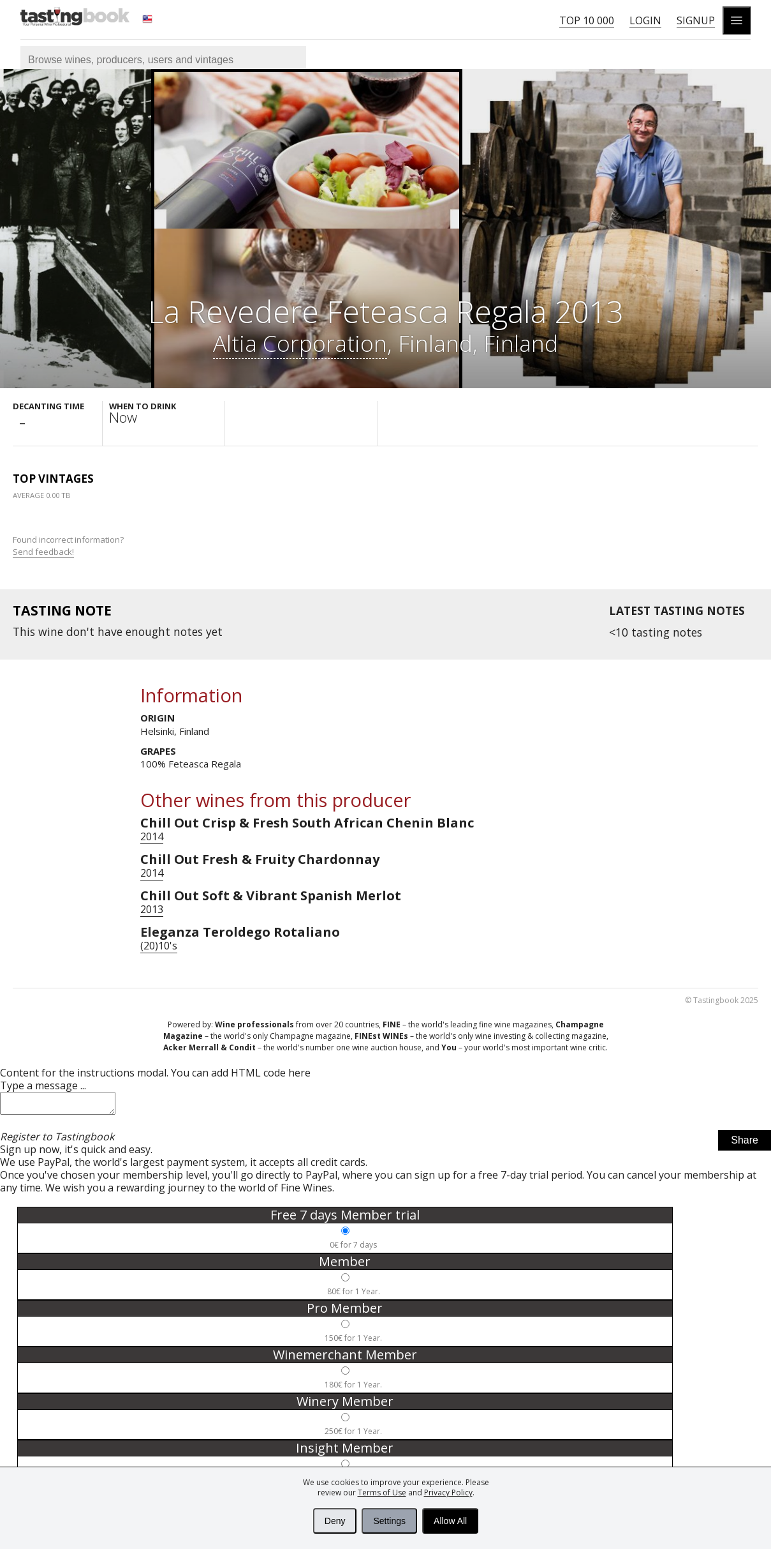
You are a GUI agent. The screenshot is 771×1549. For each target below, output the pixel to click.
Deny (335, 1521)
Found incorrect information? (69, 545)
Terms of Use (382, 1492)
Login (645, 20)
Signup (696, 20)
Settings (389, 1521)
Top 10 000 (586, 20)
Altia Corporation (300, 343)
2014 (151, 836)
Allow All (450, 1521)
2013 (151, 909)
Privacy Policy (448, 1492)
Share (744, 1143)
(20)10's (158, 946)
